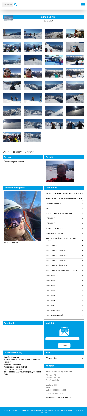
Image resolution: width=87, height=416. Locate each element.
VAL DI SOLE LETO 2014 (56, 261)
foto (47, 208)
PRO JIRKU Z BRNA (54, 233)
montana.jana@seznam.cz (59, 397)
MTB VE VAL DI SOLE (55, 228)
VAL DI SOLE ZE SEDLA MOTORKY (61, 271)
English (13, 162)
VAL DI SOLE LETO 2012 (56, 256)
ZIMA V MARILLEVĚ (54, 316)
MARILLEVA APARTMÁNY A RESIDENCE (63, 193)
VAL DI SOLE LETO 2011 (56, 251)
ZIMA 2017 (50, 296)
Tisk (57, 410)
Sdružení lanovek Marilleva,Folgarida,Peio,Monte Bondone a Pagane (22, 359)
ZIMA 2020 (50, 306)
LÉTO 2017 (50, 223)
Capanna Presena (53, 203)
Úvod (5, 152)
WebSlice (51, 410)
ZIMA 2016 (50, 291)
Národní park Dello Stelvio (15, 367)
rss (45, 410)
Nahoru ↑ (43, 412)
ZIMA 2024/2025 (11, 243)
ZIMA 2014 (50, 281)
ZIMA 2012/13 (52, 276)
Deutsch (20, 162)
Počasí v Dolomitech (13, 364)
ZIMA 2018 (50, 301)
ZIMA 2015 (50, 286)
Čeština (7, 162)
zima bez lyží (48, 17)
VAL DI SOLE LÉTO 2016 (56, 266)
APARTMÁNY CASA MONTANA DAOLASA (64, 198)
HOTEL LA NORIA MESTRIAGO (59, 213)
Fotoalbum (16, 152)
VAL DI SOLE (51, 246)
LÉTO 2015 (50, 218)
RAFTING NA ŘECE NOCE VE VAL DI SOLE (62, 239)
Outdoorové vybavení (13, 369)
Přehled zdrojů (52, 358)
